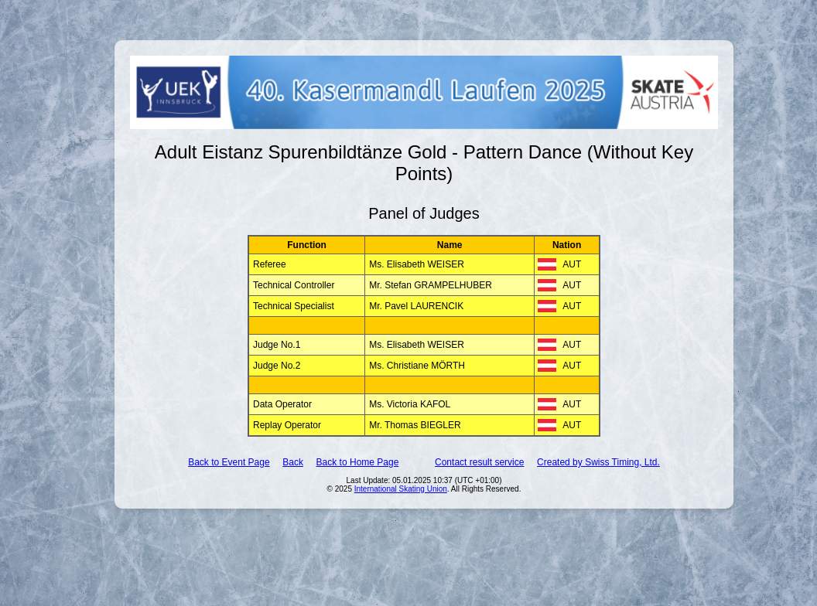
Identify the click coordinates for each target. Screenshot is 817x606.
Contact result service (479, 462)
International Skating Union (400, 489)
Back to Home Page (357, 462)
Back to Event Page (228, 462)
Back (292, 462)
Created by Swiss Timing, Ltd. (598, 462)
